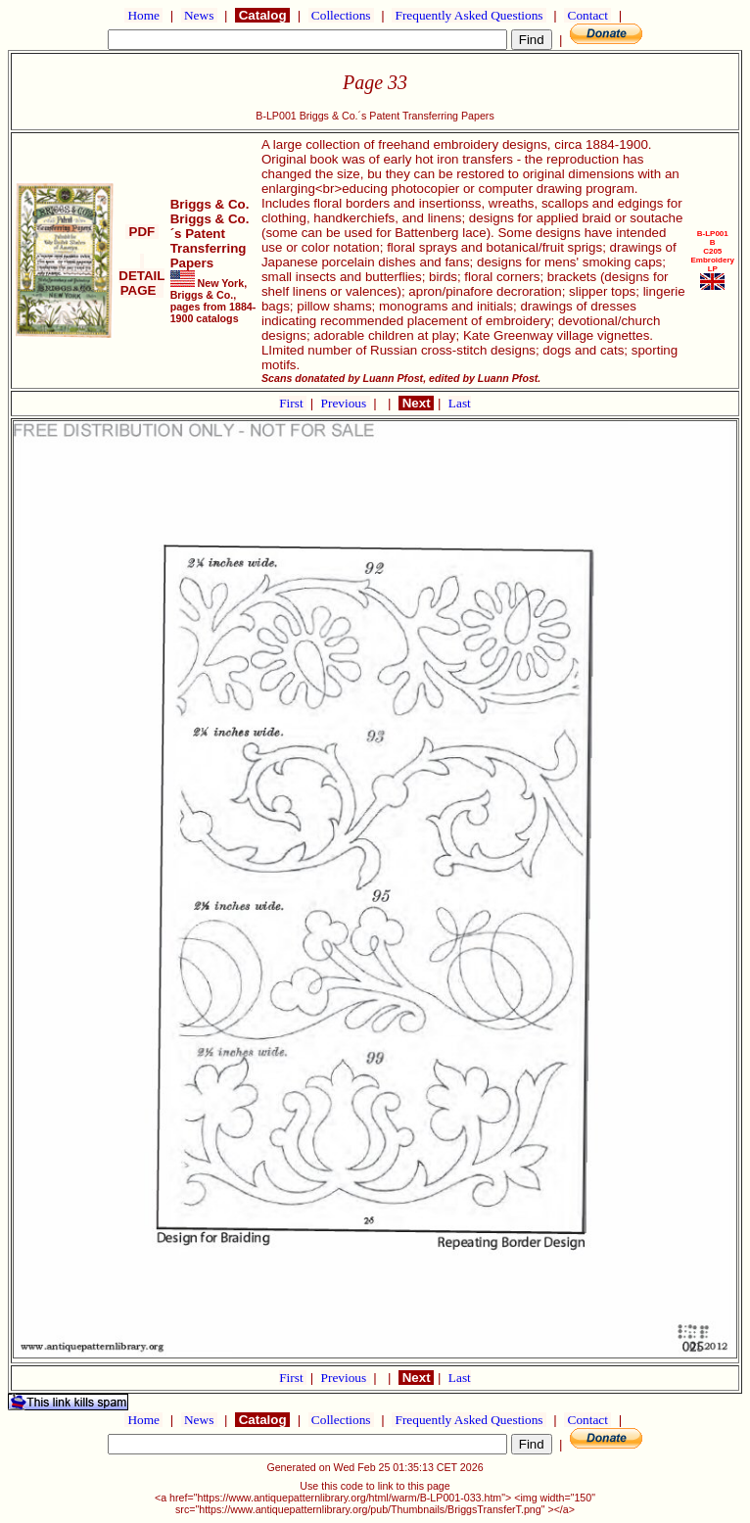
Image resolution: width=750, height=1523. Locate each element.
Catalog (262, 15)
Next (416, 403)
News (199, 15)
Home (143, 15)
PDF (142, 231)
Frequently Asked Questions (469, 15)
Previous (345, 403)
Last (459, 403)
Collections (341, 15)
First (292, 403)
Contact (587, 15)
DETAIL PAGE (141, 276)
